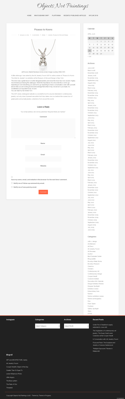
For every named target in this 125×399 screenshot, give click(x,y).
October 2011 (92, 165)
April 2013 (91, 123)
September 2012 (93, 138)
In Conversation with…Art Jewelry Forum (105, 339)
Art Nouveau (92, 251)
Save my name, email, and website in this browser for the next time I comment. (39, 179)
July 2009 (91, 227)
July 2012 (91, 143)
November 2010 (93, 190)
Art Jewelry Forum (40, 75)
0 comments (35, 35)
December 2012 (93, 130)
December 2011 (93, 160)
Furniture (90, 306)
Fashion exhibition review (96, 296)
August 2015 (92, 83)
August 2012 (92, 140)
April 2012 (91, 150)
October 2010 (92, 192)
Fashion (90, 294)
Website (43, 166)
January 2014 (92, 105)
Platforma (56, 15)
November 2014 (93, 95)
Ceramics (91, 266)
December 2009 (93, 215)
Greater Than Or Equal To (14, 370)
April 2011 (91, 177)
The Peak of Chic (11, 384)
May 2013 (91, 120)
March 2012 (91, 152)
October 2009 (92, 220)
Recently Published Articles (75, 15)
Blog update (92, 259)
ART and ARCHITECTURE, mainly (16, 360)
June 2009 (91, 230)
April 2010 (91, 205)
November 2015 (93, 78)
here (30, 90)
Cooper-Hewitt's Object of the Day (17, 367)
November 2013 (93, 110)
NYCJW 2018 (93, 15)
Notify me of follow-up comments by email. (29, 183)
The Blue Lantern (11, 381)
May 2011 (91, 175)
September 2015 (93, 80)
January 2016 (92, 75)
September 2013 (93, 115)
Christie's (90, 269)
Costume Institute (93, 279)
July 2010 (91, 197)
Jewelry (50, 35)
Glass (89, 311)
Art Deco (90, 246)
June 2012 (91, 145)
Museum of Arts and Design (60, 35)
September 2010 (93, 195)
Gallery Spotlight (93, 308)
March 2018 (91, 70)
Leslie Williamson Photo (14, 374)
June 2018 (91, 68)
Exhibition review (93, 289)
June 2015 (91, 85)
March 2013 (91, 125)
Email (43, 154)
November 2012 (93, 133)
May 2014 (91, 100)
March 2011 (91, 180)
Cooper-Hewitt (92, 276)
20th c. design (92, 241)
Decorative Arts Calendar (95, 281)
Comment (43, 117)
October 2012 (92, 135)
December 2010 (93, 187)
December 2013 (93, 108)
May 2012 (91, 147)
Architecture (91, 244)
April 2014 (91, 103)
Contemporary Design (95, 274)
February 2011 (92, 182)
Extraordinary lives (93, 291)
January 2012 (92, 157)
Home (29, 15)
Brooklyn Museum (93, 264)
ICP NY (90, 313)
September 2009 (93, 222)
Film (89, 301)
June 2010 (91, 200)
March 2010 (91, 207)
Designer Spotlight (94, 286)
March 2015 (91, 88)
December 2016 (93, 73)
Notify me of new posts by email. (25, 187)
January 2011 (92, 185)
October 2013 (92, 113)
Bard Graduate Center (95, 256)
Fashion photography (94, 298)
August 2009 (92, 225)
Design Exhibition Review (96, 284)
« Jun (89, 56)
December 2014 (93, 93)
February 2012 (92, 155)
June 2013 (91, 118)
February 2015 (92, 90)
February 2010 (92, 210)
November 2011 (93, 162)
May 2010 (91, 202)
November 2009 (93, 217)
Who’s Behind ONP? (41, 15)
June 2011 (91, 172)
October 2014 (92, 98)
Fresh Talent (91, 303)
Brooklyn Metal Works (95, 261)
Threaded (9, 388)
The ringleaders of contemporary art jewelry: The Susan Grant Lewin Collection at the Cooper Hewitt (104, 333)
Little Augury (10, 377)
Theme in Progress (45, 395)
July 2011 (91, 170)
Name (43, 143)
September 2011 (93, 167)
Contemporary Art (93, 271)
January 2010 (92, 212)
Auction (90, 254)
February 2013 (92, 128)
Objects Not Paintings (62, 6)
